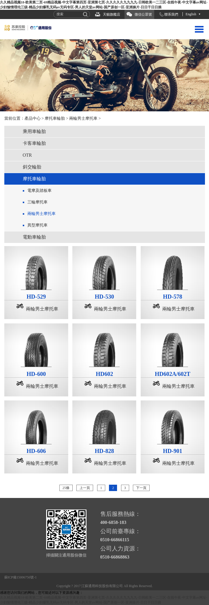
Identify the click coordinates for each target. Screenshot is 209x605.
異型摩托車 (37, 225)
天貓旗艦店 (111, 14)
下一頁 (141, 488)
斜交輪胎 (32, 166)
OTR (27, 155)
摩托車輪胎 (55, 118)
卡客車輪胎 (34, 143)
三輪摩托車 (37, 202)
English (191, 14)
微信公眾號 (143, 14)
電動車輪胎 (34, 237)
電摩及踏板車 (39, 190)
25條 (66, 488)
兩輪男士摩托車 (83, 118)
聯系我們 (171, 14)
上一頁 (85, 488)
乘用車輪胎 (34, 131)
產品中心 (33, 118)
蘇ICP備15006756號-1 (20, 577)
